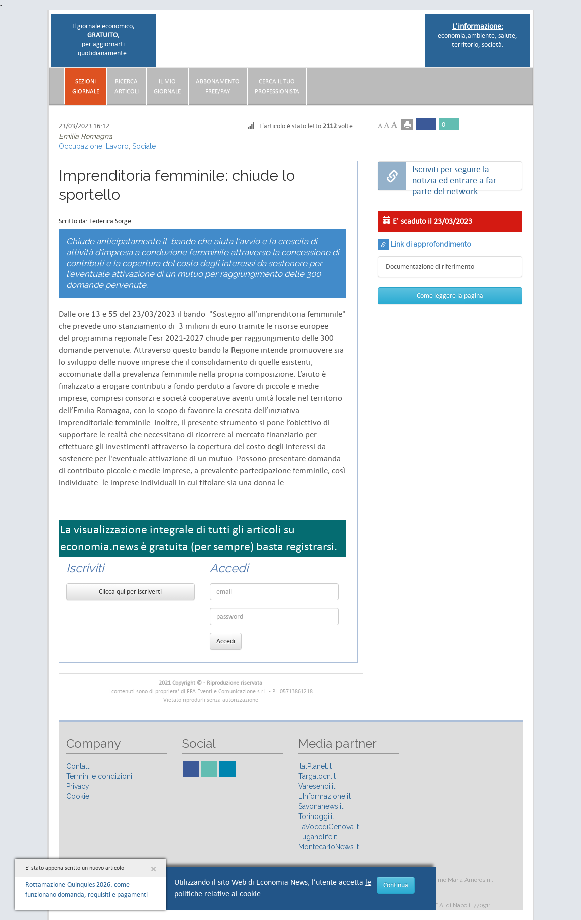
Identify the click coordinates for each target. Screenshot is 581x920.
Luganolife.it (317, 837)
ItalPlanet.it (315, 766)
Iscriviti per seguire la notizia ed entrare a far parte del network (454, 176)
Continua (395, 885)
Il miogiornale (167, 86)
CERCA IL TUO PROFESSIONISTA (277, 86)
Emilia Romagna (85, 136)
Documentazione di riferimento (430, 266)
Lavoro (117, 146)
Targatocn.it (317, 776)
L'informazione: (477, 26)
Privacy (77, 786)
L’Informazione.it (324, 796)
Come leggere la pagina (450, 295)
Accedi (225, 641)
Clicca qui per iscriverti (130, 591)
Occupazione (80, 146)
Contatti (78, 766)
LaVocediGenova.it (328, 827)
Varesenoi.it (316, 786)
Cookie (77, 796)
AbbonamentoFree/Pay (218, 86)
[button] (528, 82)
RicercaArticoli (126, 86)
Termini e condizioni (99, 776)
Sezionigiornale (85, 86)
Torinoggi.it (316, 816)
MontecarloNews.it (328, 847)
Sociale (144, 146)
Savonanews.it (320, 806)
